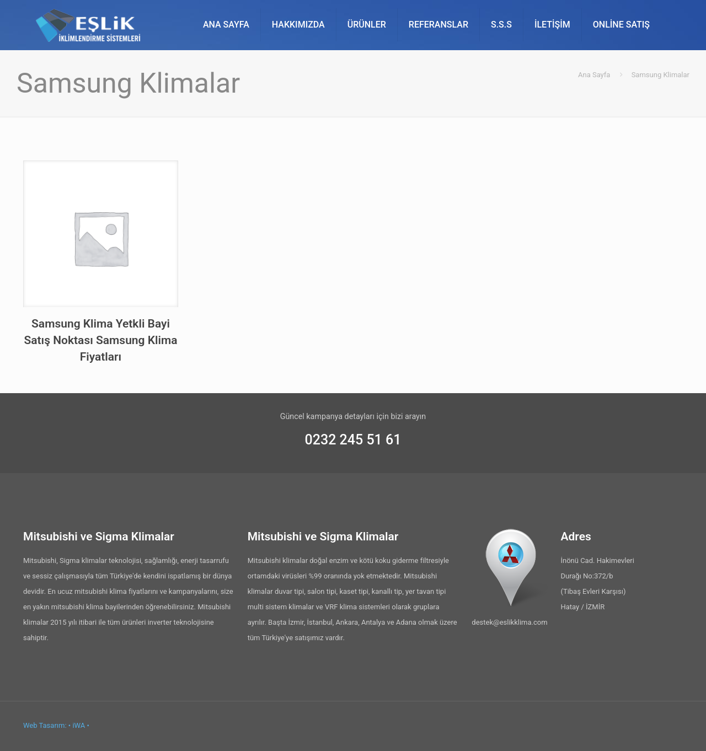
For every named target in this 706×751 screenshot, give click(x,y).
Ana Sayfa (594, 75)
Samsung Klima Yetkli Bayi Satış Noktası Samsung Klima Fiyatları (100, 340)
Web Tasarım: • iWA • (56, 725)
